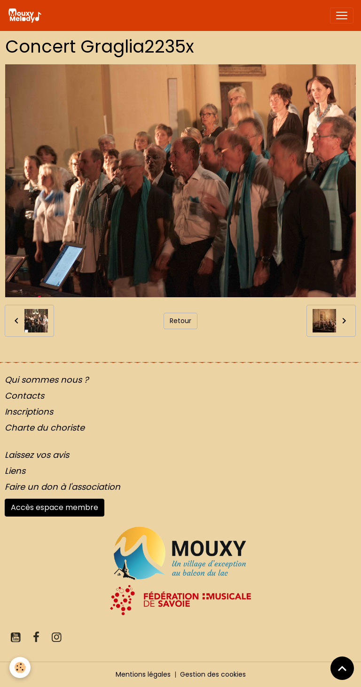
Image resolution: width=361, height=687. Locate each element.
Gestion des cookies (213, 674)
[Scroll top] (342, 668)
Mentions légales (143, 674)
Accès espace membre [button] (54, 507)
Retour (180, 320)
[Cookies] (20, 667)
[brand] (27, 15)
